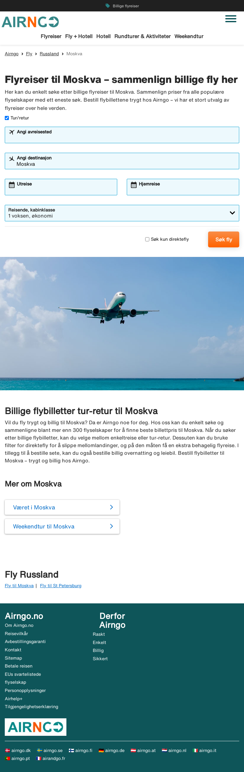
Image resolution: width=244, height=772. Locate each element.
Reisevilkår (16, 633)
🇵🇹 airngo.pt (17, 758)
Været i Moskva (34, 507)
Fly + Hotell (78, 36)
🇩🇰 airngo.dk (18, 750)
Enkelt (99, 642)
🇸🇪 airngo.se (50, 750)
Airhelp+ (14, 698)
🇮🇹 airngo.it (204, 750)
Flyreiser (51, 36)
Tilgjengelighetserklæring (31, 706)
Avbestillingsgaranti (25, 641)
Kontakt (13, 650)
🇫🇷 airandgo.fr (50, 758)
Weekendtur (188, 36)
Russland (49, 53)
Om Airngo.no (19, 625)
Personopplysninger (25, 690)
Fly (29, 53)
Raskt (99, 634)
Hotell (103, 36)
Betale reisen (18, 666)
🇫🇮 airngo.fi (80, 750)
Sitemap (13, 658)
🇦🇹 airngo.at (143, 750)
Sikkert (100, 658)
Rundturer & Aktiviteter (142, 36)
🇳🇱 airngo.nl (174, 750)
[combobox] (126, 138)
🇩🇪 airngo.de (111, 750)
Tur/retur (17, 118)
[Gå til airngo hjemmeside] (30, 21)
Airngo (11, 53)
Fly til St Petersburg (60, 585)
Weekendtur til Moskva (43, 526)
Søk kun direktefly (167, 239)
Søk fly (223, 239)
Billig (98, 650)
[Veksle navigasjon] (230, 19)
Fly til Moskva (19, 585)
